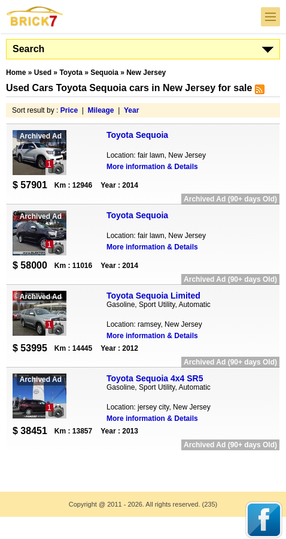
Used (42, 72)
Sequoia (104, 72)
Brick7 (35, 16)
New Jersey (146, 72)
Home (16, 72)
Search (28, 49)
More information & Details (152, 166)
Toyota (70, 72)
